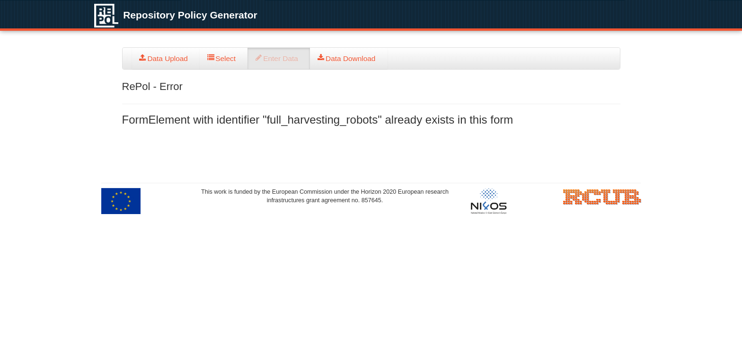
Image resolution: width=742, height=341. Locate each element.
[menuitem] (166, 58)
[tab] (166, 58)
